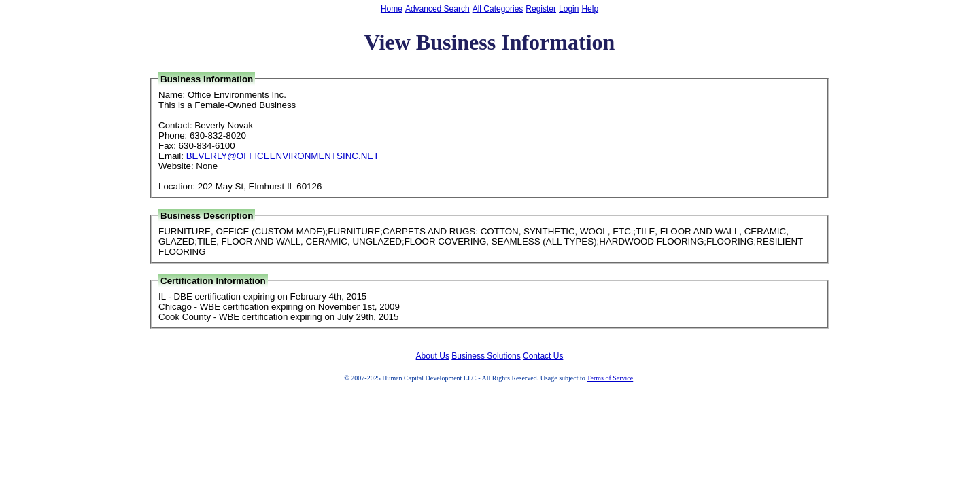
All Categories (498, 9)
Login (569, 9)
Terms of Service (610, 378)
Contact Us (543, 356)
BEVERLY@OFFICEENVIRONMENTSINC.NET (282, 156)
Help (589, 9)
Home (391, 9)
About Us (432, 356)
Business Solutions (485, 356)
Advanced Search (437, 9)
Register (541, 9)
